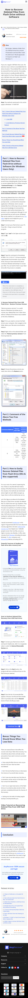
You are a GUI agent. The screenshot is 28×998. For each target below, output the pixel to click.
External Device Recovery (12, 27)
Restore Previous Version (23, 429)
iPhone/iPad (4, 539)
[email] (7, 977)
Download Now (14, 726)
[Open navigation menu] (26, 1)
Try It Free (14, 607)
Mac (10, 537)
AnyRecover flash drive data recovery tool (12, 544)
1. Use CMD (9, 119)
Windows (12, 535)
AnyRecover (16, 522)
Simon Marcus (9, 34)
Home (5, 27)
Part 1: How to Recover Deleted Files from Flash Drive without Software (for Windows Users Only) (14, 113)
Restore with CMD (17, 429)
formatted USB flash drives (10, 599)
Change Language (14, 952)
